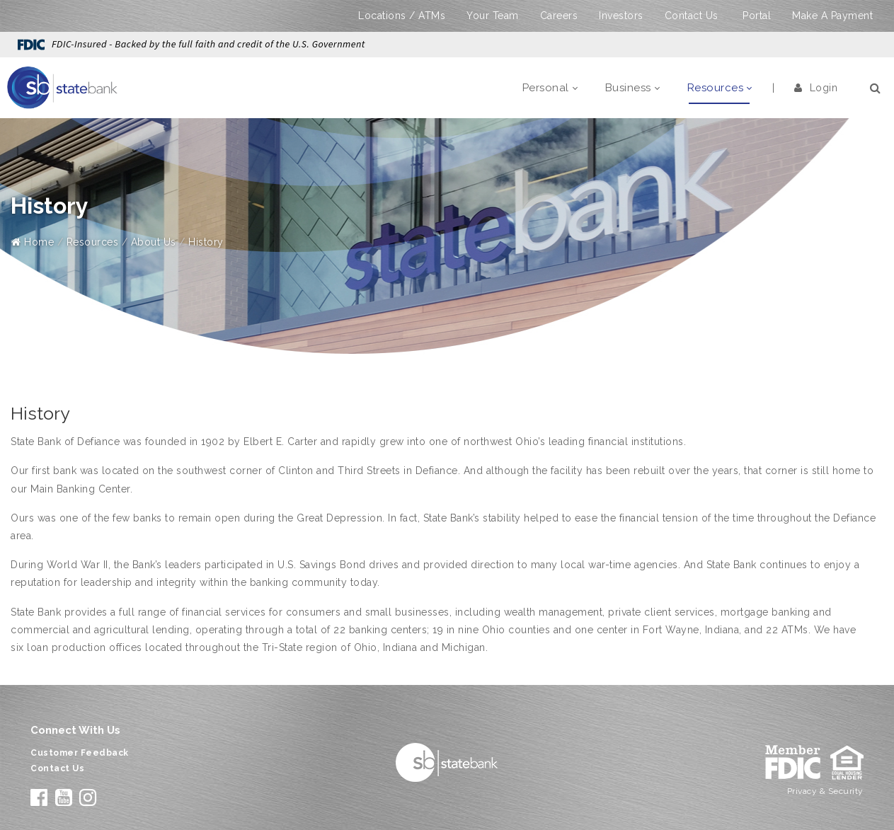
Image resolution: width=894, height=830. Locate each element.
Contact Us (691, 15)
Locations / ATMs (401, 15)
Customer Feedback (79, 753)
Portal (757, 15)
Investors (621, 15)
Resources (93, 242)
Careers (559, 15)
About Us (153, 242)
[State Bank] (62, 87)
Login (815, 87)
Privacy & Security (825, 791)
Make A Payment (832, 15)
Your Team (492, 15)
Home (32, 242)
